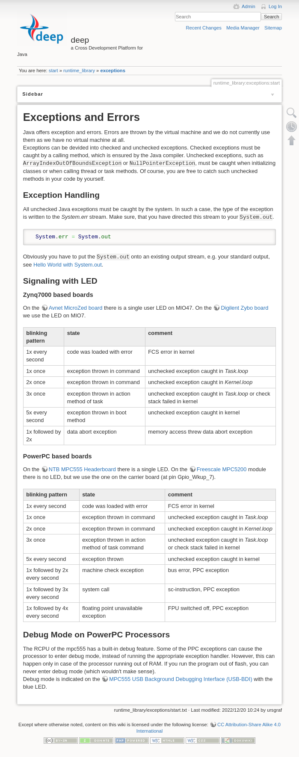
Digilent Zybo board (244, 308)
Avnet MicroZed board (76, 308)
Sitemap (273, 27)
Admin (248, 6)
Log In (275, 6)
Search (271, 16)
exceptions (112, 70)
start (53, 70)
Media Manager (243, 27)
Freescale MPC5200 (222, 469)
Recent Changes (204, 27)
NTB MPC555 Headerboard (82, 469)
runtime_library (79, 70)
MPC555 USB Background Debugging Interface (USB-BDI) (180, 679)
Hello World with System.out (67, 264)
